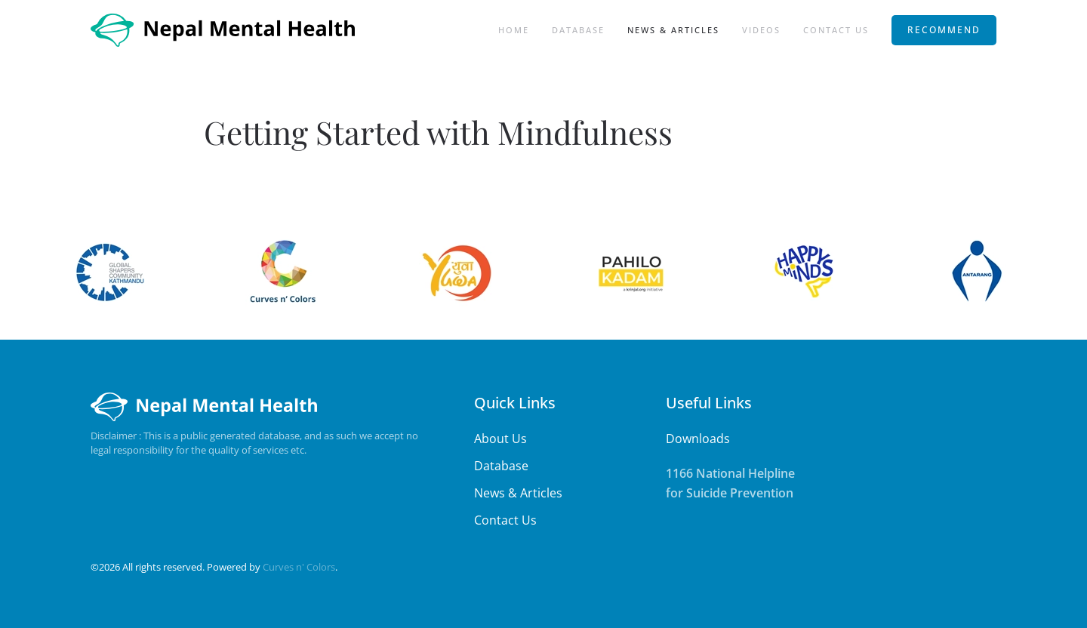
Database (578, 29)
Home (513, 29)
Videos (761, 29)
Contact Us (836, 29)
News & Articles (673, 29)
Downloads (698, 438)
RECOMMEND (944, 29)
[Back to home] (225, 30)
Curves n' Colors (299, 567)
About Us (500, 438)
